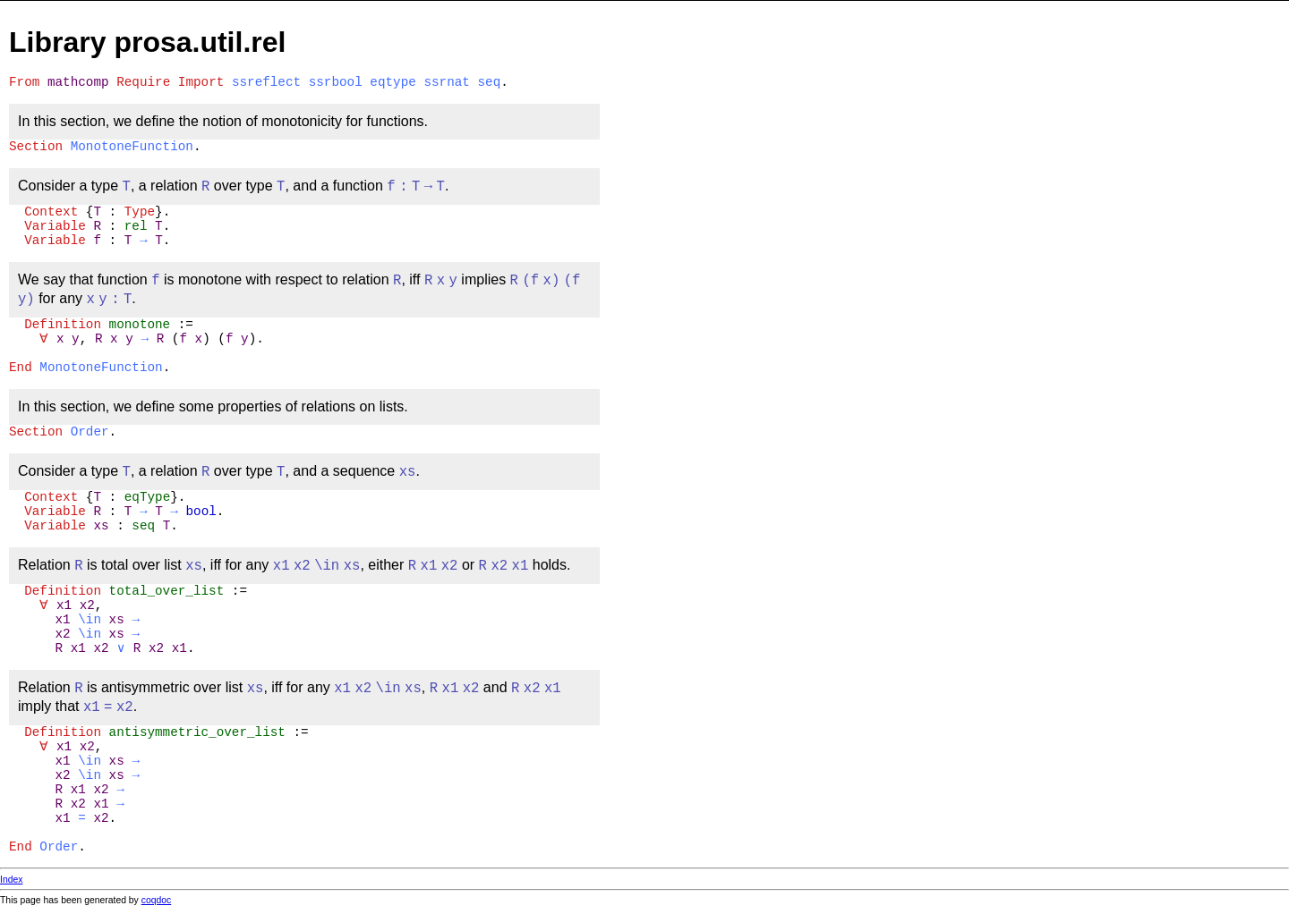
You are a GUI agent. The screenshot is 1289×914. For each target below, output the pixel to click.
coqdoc (156, 900)
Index (11, 879)
